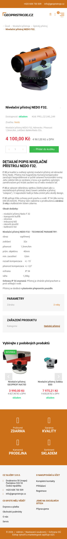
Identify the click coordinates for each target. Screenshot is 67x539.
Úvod (7, 26)
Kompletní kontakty (45, 481)
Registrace (41, 491)
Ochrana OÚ (55, 532)
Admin (19, 532)
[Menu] (62, 14)
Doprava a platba (11, 507)
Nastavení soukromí (36, 532)
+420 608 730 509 (32, 4)
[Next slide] (58, 376)
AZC (52, 534)
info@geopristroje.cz (54, 4)
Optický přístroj (40, 26)
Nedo (17, 122)
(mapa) (23, 480)
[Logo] (18, 14)
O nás (5, 517)
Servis (6, 521)
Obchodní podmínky (12, 512)
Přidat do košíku (45, 149)
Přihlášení (41, 486)
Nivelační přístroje (21, 26)
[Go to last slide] (8, 376)
